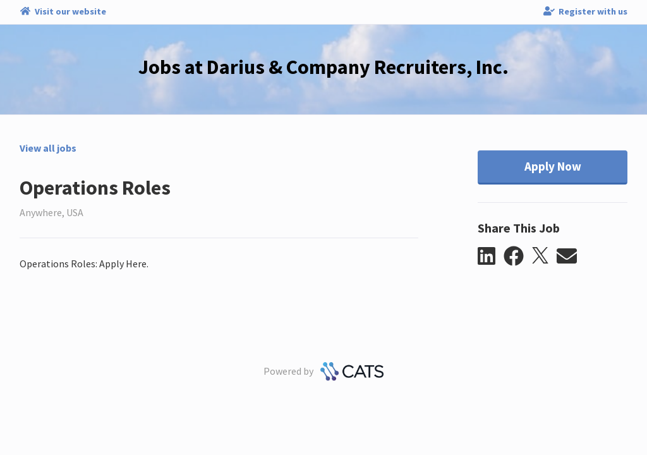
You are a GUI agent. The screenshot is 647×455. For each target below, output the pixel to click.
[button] (491, 256)
